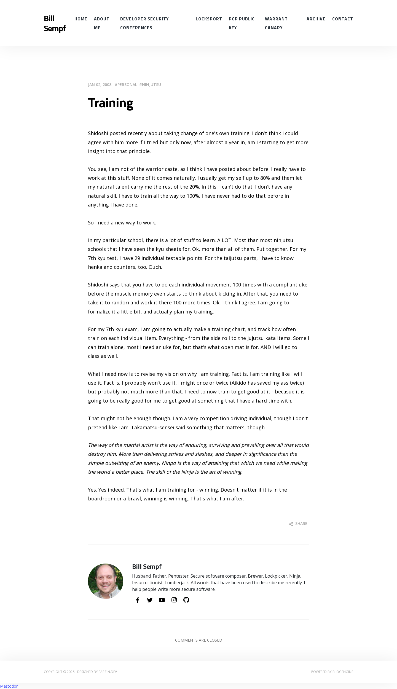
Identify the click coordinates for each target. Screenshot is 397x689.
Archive (316, 18)
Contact (342, 18)
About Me (101, 23)
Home (80, 18)
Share (298, 523)
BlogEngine (342, 671)
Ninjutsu (151, 84)
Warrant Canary (276, 23)
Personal (127, 84)
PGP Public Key (242, 23)
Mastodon (9, 686)
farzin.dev (108, 671)
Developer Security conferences (144, 23)
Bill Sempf (55, 23)
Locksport (209, 18)
